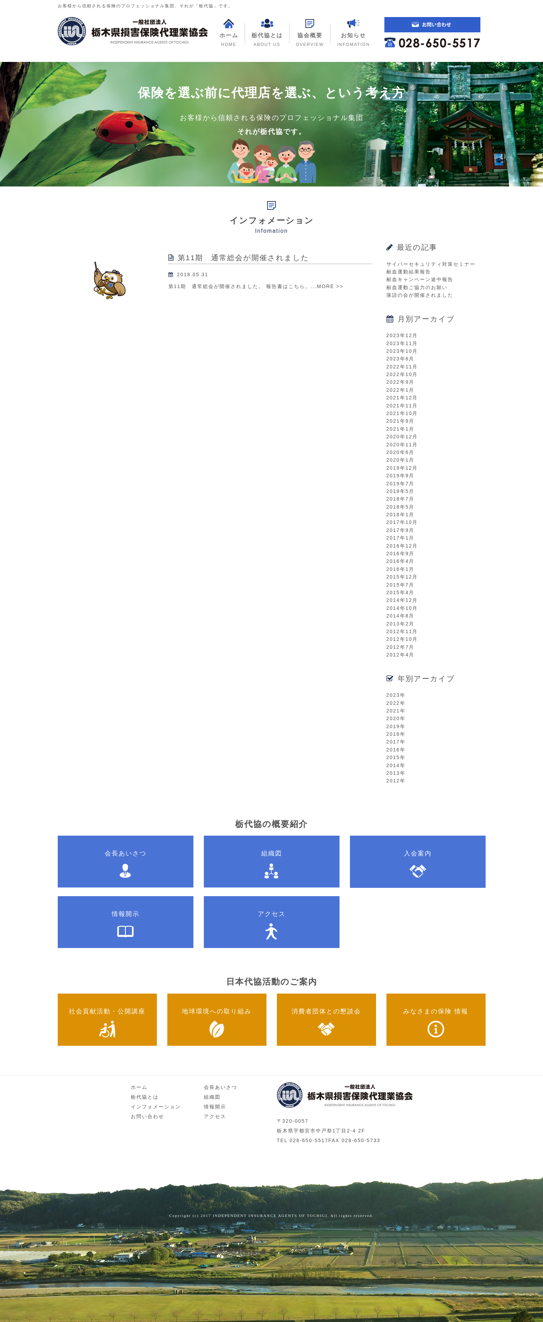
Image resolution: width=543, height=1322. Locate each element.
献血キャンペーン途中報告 (419, 279)
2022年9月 (400, 382)
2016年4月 (400, 561)
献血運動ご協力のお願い (417, 287)
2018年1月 (400, 514)
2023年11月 (402, 343)
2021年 (396, 711)
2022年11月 (402, 366)
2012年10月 (402, 639)
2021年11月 (402, 405)
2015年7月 (400, 585)
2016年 (396, 749)
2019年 (396, 726)
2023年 (396, 695)
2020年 (396, 718)
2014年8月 (400, 616)
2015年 (396, 757)
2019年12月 (402, 468)
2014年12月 (402, 600)
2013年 (396, 773)
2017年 (396, 741)
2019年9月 (400, 475)
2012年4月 (400, 655)
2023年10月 (402, 351)
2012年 (396, 780)
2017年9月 (400, 530)
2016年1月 (400, 569)
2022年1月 (400, 390)
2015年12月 (402, 577)
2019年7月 (400, 483)
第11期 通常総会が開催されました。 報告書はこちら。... (242, 286)
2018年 (396, 734)
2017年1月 (400, 538)
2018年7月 (400, 499)
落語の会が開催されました (419, 295)
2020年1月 (400, 460)
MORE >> (330, 286)
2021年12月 (402, 397)
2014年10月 (402, 608)
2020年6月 (400, 452)
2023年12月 (402, 335)
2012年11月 (402, 631)
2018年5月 (400, 507)
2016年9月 (400, 553)
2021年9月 (400, 421)
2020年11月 (402, 444)
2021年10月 (402, 413)
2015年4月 (400, 592)
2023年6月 (400, 358)
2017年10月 (402, 522)
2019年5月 (400, 491)
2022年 (396, 703)
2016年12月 (402, 546)
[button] (310, 33)
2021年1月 (400, 429)
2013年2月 (400, 624)
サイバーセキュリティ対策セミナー (431, 264)
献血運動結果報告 (408, 271)
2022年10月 (402, 374)
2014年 (396, 765)
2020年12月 (402, 436)
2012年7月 (400, 647)
